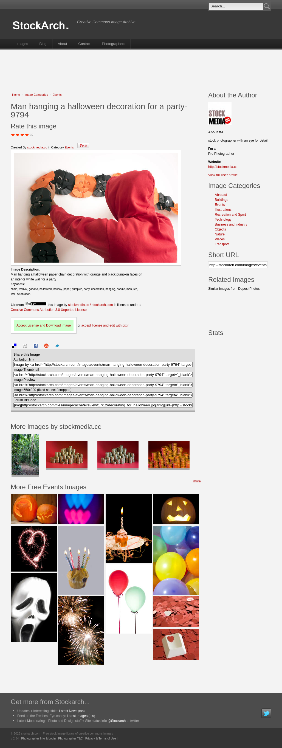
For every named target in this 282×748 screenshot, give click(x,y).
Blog (43, 44)
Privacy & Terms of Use (100, 738)
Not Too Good (13, 135)
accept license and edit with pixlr (104, 325)
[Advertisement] (141, 67)
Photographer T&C (70, 738)
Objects (220, 229)
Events (57, 94)
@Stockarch (117, 721)
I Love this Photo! (31, 135)
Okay (17, 135)
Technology (223, 219)
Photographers (113, 44)
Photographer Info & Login (38, 738)
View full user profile (223, 175)
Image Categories (36, 94)
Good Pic (22, 135)
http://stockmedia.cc (222, 167)
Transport (222, 244)
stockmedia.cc (37, 147)
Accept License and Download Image (43, 325)
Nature (220, 234)
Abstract (221, 195)
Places (220, 239)
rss (81, 711)
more (197, 481)
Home (16, 94)
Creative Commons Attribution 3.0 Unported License (49, 310)
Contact (84, 44)
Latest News (68, 711)
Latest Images (77, 716)
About (62, 44)
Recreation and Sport (230, 214)
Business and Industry (231, 224)
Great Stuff (27, 135)
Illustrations (223, 210)
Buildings (221, 200)
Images (22, 44)
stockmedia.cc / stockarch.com (90, 305)
